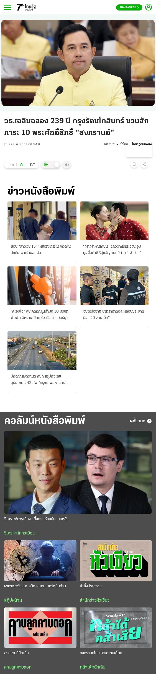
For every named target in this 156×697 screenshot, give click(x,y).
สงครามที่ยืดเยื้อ (16, 653)
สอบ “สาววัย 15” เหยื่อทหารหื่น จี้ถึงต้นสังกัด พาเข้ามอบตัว (41, 250)
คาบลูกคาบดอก (18, 667)
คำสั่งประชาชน (91, 586)
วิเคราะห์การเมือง (19, 533)
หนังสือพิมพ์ (106, 144)
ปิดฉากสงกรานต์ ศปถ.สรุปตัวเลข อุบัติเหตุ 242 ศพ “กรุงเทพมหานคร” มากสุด (38, 380)
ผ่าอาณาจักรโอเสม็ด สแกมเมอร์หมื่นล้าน (35, 586)
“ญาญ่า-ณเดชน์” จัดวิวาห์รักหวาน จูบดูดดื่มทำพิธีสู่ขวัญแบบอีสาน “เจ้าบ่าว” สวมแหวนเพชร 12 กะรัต (112, 250)
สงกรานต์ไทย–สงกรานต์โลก (101, 653)
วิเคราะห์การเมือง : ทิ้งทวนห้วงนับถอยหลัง (36, 519)
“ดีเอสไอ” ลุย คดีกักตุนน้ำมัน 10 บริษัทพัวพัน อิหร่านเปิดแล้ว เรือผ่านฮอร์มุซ (39, 315)
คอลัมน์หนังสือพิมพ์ (44, 421)
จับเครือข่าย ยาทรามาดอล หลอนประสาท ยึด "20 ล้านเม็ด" (113, 315)
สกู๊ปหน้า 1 (13, 600)
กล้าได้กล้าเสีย (92, 667)
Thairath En (129, 7)
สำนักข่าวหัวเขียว (94, 600)
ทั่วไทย (124, 144)
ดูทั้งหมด (141, 421)
